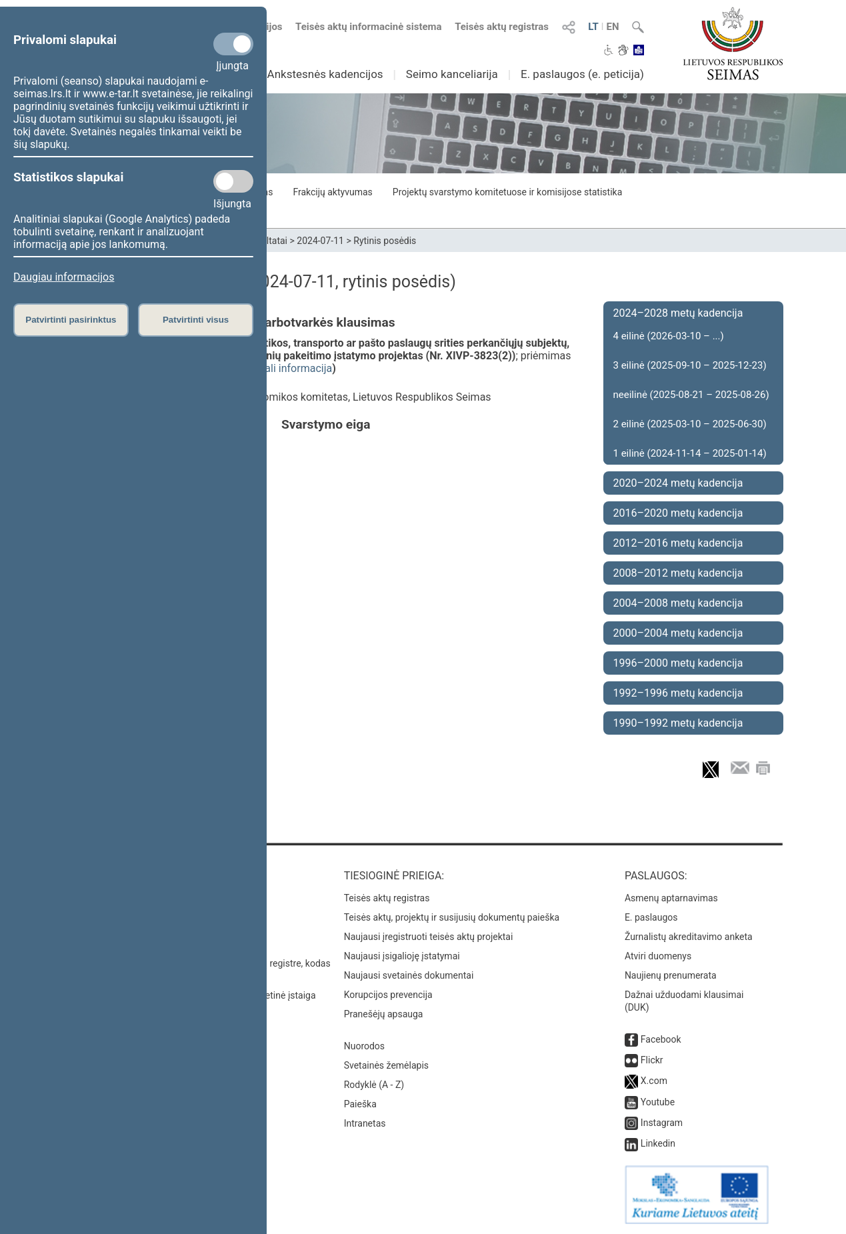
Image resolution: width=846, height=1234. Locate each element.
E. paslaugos (651, 917)
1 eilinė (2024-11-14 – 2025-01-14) (690, 453)
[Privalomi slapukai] (233, 44)
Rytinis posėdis (384, 240)
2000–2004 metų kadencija (678, 633)
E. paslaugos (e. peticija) (582, 74)
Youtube (658, 1102)
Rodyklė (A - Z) (374, 1084)
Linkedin (658, 1143)
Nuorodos (364, 1046)
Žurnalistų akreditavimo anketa (689, 936)
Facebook (661, 1039)
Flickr (652, 1060)
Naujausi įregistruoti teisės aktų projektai (428, 936)
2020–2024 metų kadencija (678, 483)
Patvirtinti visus (196, 320)
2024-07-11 (320, 240)
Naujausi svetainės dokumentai (409, 975)
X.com (654, 1080)
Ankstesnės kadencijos (325, 74)
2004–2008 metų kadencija (678, 603)
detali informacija (291, 368)
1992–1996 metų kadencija (678, 693)
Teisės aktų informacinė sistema (368, 27)
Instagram (662, 1122)
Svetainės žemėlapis (386, 1065)
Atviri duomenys (658, 956)
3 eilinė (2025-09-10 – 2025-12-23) (690, 365)
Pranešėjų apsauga (383, 1014)
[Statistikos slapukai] (233, 181)
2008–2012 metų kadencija (678, 573)
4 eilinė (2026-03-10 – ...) (668, 336)
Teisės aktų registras (502, 27)
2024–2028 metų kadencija (678, 313)
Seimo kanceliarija (452, 74)
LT (593, 27)
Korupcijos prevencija (388, 994)
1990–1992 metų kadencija (678, 723)
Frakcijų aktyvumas (332, 192)
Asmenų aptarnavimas (671, 898)
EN (612, 27)
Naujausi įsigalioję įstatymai (402, 956)
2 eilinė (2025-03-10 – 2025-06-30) (690, 424)
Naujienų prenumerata (671, 975)
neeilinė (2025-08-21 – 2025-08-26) (691, 395)
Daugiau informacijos (63, 277)
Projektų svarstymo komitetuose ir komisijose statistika (507, 192)
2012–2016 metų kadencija (678, 543)
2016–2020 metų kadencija (678, 513)
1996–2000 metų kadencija (678, 663)
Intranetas (365, 1123)
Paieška (360, 1104)
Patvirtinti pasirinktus (70, 320)
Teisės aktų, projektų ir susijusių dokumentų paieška (451, 917)
